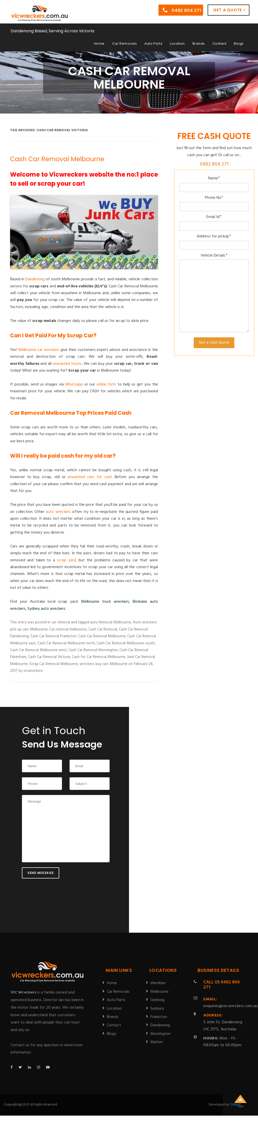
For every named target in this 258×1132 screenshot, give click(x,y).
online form (106, 384)
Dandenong (35, 279)
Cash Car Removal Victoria (49, 657)
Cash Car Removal (102, 629)
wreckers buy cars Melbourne (103, 664)
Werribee (158, 983)
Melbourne (159, 991)
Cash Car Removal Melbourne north (66, 643)
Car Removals (124, 43)
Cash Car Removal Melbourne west (38, 650)
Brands (198, 43)
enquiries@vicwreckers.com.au (230, 1002)
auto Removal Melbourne (110, 622)
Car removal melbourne (68, 629)
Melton (156, 1042)
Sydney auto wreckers (46, 608)
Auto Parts (153, 43)
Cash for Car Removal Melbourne (98, 657)
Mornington (160, 1034)
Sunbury (157, 1008)
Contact (219, 43)
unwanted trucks (67, 364)
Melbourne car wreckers (38, 350)
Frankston (158, 1017)
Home (99, 43)
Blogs (239, 43)
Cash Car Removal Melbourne (57, 159)
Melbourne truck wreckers (105, 601)
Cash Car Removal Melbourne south (126, 643)
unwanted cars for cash (90, 477)
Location (177, 43)
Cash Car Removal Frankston (53, 636)
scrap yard (66, 560)
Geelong (157, 1000)
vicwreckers (33, 671)
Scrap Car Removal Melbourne (53, 664)
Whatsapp (74, 384)
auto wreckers (58, 512)
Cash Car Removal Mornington (93, 650)
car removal (60, 622)
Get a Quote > (229, 10)
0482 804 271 (182, 10)
